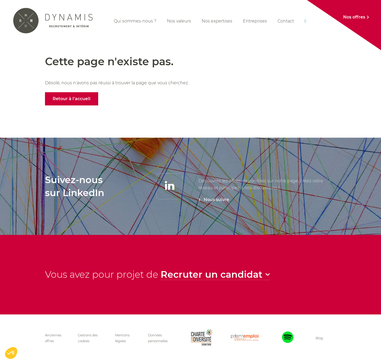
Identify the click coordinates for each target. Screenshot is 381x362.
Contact (286, 21)
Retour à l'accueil (71, 98)
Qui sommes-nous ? (135, 21)
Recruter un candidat (211, 276)
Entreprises (255, 21)
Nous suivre (216, 216)
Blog (319, 338)
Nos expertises (217, 21)
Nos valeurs (179, 21)
